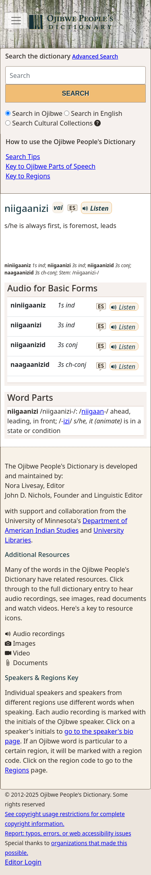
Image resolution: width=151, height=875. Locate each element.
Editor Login (23, 862)
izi (66, 421)
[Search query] (75, 75)
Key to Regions (28, 176)
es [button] (72, 208)
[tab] (75, 288)
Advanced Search (95, 56)
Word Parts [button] (30, 397)
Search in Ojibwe (33, 113)
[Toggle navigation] (16, 21)
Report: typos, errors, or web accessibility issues (68, 833)
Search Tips (23, 156)
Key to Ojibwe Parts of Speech (50, 166)
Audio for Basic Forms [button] (52, 288)
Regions (17, 770)
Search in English (93, 113)
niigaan (92, 411)
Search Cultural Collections (49, 123)
